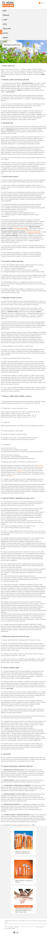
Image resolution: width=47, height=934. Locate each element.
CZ (39, 3)
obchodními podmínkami (21, 228)
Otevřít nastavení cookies (10, 928)
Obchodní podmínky (40, 926)
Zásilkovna (39, 465)
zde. (13, 475)
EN (43, 3)
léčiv (23, 920)
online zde (19, 470)
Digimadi (11, 926)
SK (41, 3)
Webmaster (16, 926)
